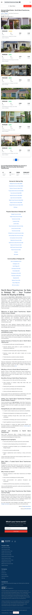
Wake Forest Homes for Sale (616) (16, 200)
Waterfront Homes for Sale (16, 240)
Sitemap (3, 578)
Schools (16, 252)
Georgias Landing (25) (16, 275)
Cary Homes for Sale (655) (16, 193)
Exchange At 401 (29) (16, 268)
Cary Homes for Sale (6, 549)
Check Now (16, 531)
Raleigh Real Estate (26, 506)
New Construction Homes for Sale (16, 226)
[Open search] (26, 2)
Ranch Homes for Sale (16, 249)
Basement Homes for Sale (16, 244)
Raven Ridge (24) (16, 282)
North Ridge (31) (16, 266)
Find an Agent (4, 574)
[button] (2, 2)
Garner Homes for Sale (6, 558)
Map (16, 612)
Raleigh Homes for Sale (16, 214)
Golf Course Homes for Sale (16, 247)
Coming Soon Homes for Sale (16, 237)
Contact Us (4, 572)
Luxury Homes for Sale (16, 228)
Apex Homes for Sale (6, 547)
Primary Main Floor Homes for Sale (16, 235)
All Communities (16, 285)
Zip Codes (16, 254)
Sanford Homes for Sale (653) (16, 195)
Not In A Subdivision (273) (16, 261)
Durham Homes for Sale (6, 554)
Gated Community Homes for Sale (16, 242)
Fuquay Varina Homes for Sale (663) (16, 190)
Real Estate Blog (5, 576)
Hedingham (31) (16, 263)
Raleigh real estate (5, 503)
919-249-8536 (28, 508)
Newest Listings (5, 565)
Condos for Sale (16, 221)
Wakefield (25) (16, 277)
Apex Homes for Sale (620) (16, 197)
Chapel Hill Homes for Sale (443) (16, 204)
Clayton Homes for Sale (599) (16, 202)
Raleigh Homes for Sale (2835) (16, 183)
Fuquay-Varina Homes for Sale (8, 556)
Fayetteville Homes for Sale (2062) (16, 185)
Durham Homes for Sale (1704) (16, 188)
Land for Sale (16, 223)
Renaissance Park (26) (16, 273)
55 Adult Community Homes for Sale (16, 233)
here (16, 366)
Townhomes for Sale (16, 218)
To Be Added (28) (16, 270)
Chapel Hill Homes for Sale (7, 551)
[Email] (16, 528)
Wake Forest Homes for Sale (7, 563)
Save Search (27, 6)
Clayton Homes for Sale (6, 552)
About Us (3, 570)
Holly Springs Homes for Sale (7, 560)
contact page (27, 425)
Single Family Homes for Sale (16, 216)
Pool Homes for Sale (16, 230)
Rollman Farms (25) (16, 280)
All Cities (16, 207)
